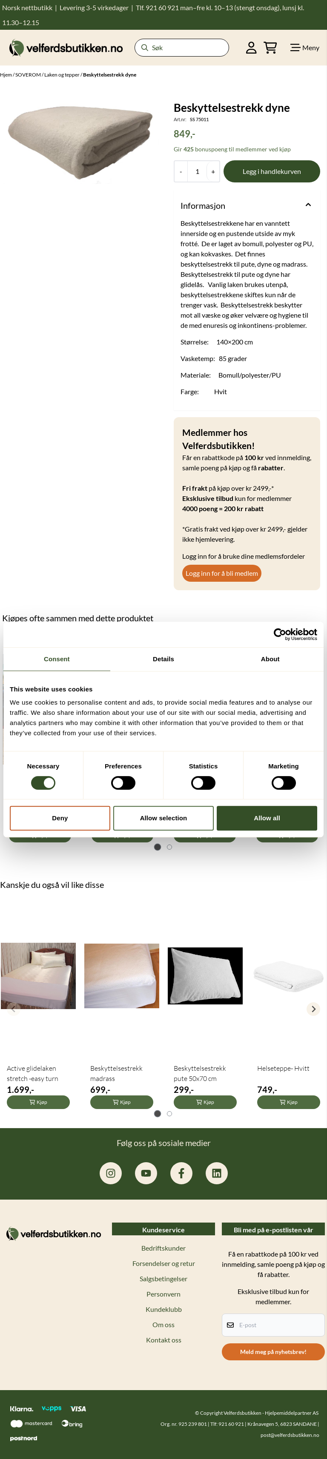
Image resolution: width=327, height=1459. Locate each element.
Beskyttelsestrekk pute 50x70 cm (200, 1073)
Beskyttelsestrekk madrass (116, 1073)
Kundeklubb (164, 1309)
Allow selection (163, 818)
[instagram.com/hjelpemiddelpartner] (111, 1173)
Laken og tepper (62, 74)
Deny (60, 818)
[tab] (157, 846)
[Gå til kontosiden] (251, 47)
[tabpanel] (38, 1006)
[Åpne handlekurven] (270, 47)
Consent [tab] (57, 659)
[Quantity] (197, 171)
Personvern (163, 1294)
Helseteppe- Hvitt (283, 1068)
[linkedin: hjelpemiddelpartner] (217, 1173)
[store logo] (66, 47)
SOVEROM (28, 74)
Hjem (6, 74)
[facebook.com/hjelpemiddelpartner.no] (181, 1173)
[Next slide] (313, 1009)
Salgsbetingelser (163, 1278)
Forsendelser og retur (163, 1263)
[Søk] (182, 48)
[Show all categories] (305, 47)
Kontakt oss (163, 1340)
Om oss (163, 1324)
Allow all (267, 818)
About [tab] (270, 659)
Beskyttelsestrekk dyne (109, 74)
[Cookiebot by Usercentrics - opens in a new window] (280, 634)
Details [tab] (163, 659)
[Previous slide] (13, 1009)
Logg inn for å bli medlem (222, 573)
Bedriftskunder (163, 1248)
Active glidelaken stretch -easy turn (32, 1073)
